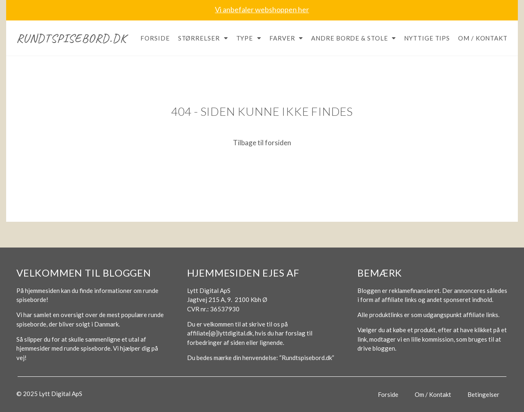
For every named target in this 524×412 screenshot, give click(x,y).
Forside (154, 38)
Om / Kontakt (483, 38)
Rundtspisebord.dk (71, 38)
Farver (286, 38)
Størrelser (203, 38)
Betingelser (483, 394)
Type (249, 38)
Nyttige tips (427, 38)
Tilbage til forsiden (262, 142)
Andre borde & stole (353, 38)
